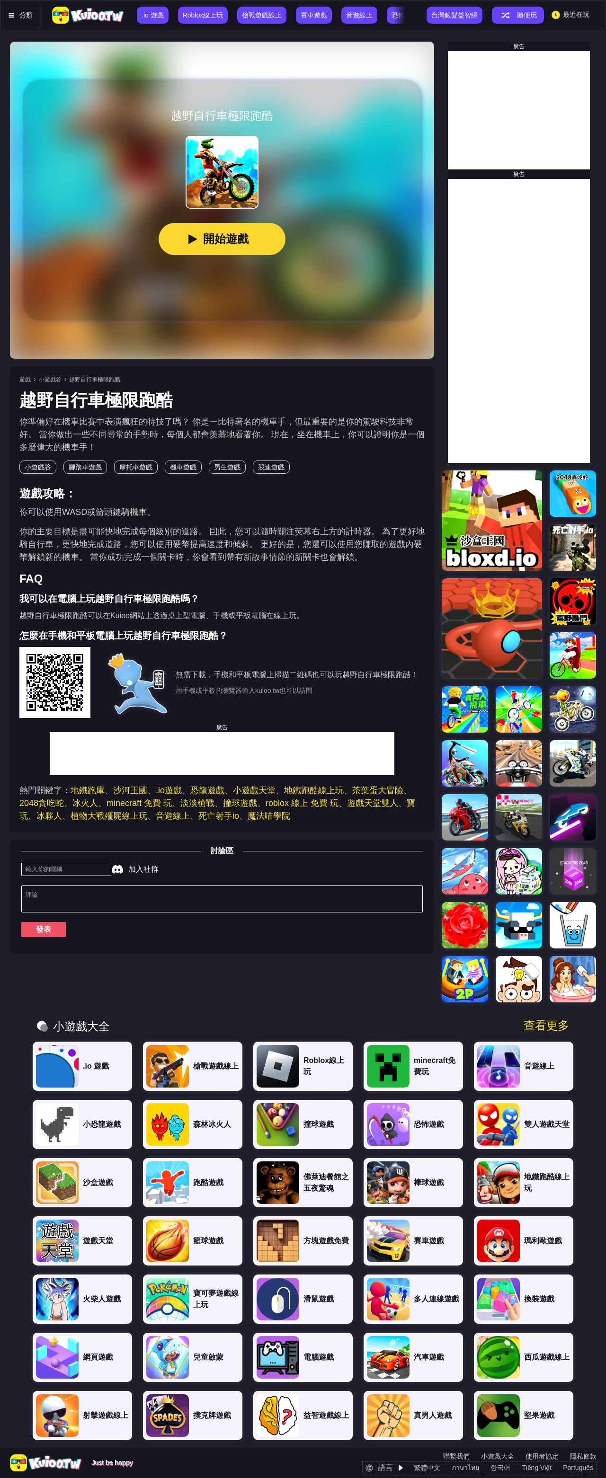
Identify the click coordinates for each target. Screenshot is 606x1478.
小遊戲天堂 (254, 790)
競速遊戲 (271, 467)
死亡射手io (218, 816)
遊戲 (25, 379)
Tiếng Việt (537, 1467)
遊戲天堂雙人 (372, 803)
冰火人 (85, 803)
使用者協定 (542, 1456)
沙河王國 (130, 790)
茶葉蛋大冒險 (377, 790)
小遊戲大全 (497, 1456)
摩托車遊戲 (135, 467)
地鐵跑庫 (88, 790)
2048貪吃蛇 (41, 803)
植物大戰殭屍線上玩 (109, 816)
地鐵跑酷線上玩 (314, 790)
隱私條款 (583, 1456)
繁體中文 (427, 1467)
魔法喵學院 (269, 816)
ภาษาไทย (465, 1467)
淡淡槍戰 (197, 803)
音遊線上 (173, 816)
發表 (43, 933)
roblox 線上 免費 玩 (302, 803)
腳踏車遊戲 (85, 467)
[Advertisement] (222, 753)
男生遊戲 (227, 467)
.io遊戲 (169, 790)
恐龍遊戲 (207, 790)
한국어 (500, 1467)
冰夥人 (49, 816)
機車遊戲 (183, 467)
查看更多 (546, 1025)
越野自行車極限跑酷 (94, 379)
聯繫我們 (456, 1456)
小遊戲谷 (50, 379)
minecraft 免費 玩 (139, 803)
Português (578, 1467)
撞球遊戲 (240, 803)
